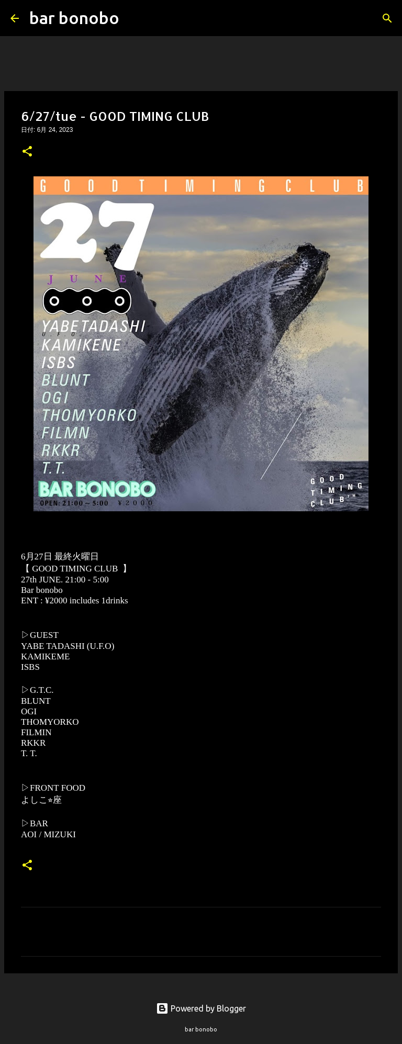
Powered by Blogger (201, 1008)
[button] (27, 152)
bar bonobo (74, 17)
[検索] (134, 18)
